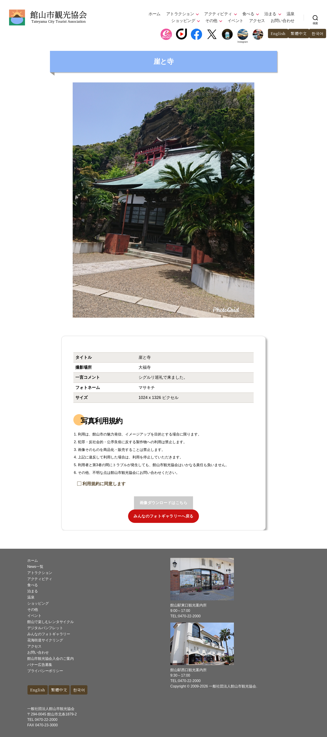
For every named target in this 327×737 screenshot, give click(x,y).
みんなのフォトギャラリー (48, 634)
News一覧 (35, 567)
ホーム (155, 14)
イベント (235, 20)
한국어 (318, 33)
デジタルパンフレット (45, 628)
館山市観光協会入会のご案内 (50, 658)
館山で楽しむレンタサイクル (50, 622)
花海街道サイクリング (45, 640)
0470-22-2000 (46, 720)
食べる (248, 14)
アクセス (257, 20)
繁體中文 (299, 33)
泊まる (270, 14)
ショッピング (183, 20)
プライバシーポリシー (45, 671)
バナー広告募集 (39, 665)
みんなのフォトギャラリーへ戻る (163, 516)
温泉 (291, 14)
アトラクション (180, 14)
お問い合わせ (283, 20)
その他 (211, 20)
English (278, 33)
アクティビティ (218, 14)
